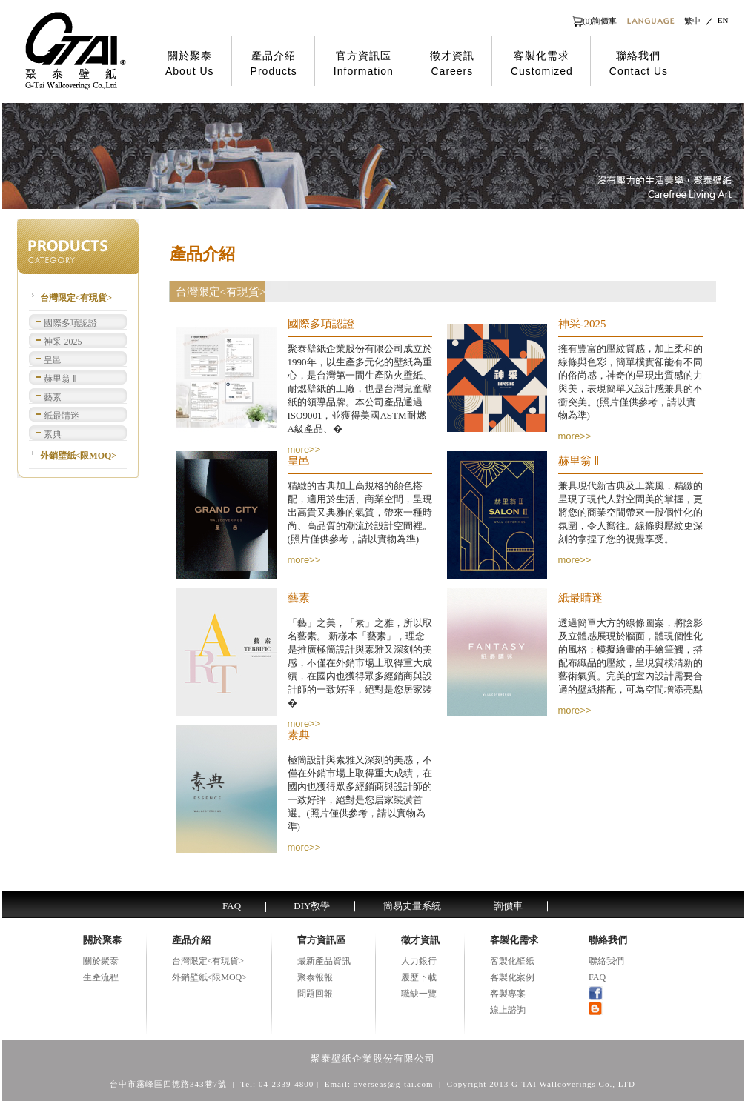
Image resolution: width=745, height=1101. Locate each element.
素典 (53, 434)
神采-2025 (63, 341)
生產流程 (101, 977)
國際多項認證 (70, 323)
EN (723, 20)
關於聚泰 (189, 63)
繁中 (692, 20)
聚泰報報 (315, 977)
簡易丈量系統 (412, 905)
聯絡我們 (638, 63)
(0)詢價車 (600, 20)
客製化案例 (512, 977)
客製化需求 (542, 63)
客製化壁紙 (512, 961)
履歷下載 (419, 977)
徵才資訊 (452, 63)
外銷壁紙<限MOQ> (78, 455)
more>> (304, 449)
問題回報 (315, 993)
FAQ (231, 905)
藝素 (53, 397)
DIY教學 (312, 905)
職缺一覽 (419, 993)
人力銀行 (419, 961)
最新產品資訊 (324, 961)
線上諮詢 (508, 1010)
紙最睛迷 (61, 415)
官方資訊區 (364, 63)
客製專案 (508, 993)
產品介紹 (274, 63)
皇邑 (53, 360)
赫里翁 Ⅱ (60, 378)
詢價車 (508, 905)
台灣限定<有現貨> (76, 298)
